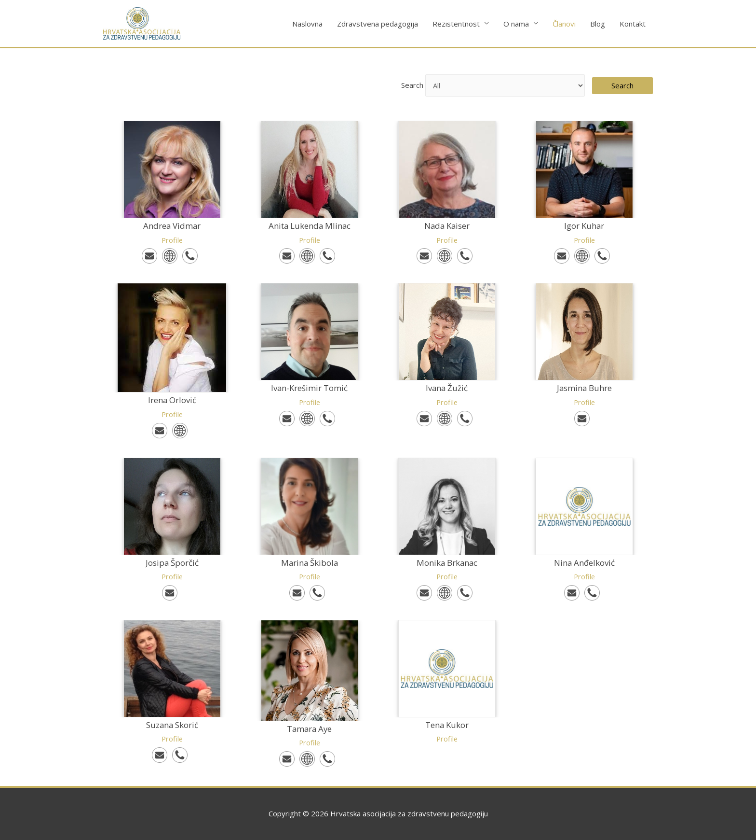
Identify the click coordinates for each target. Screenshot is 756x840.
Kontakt (633, 23)
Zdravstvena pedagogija (377, 23)
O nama (516, 23)
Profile (172, 240)
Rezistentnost (456, 23)
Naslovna (307, 23)
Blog (597, 23)
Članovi (564, 23)
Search (406, 85)
